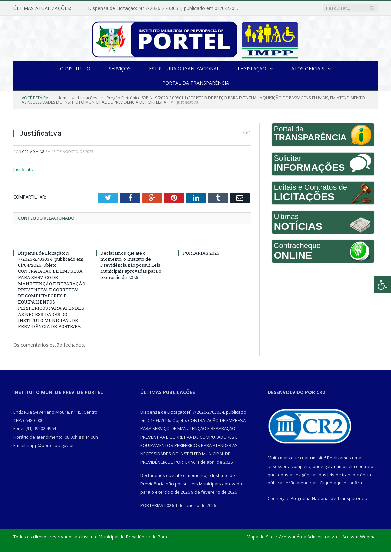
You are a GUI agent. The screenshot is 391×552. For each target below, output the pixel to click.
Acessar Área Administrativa (308, 537)
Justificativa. (25, 169)
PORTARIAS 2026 (201, 253)
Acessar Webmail (360, 537)
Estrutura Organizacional (184, 68)
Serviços (120, 68)
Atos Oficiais (307, 68)
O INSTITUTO (75, 68)
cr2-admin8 (33, 151)
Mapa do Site (260, 537)
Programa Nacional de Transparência (329, 498)
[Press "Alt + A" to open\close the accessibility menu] (382, 284)
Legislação (252, 68)
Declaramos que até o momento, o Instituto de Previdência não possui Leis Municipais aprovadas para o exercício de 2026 (130, 265)
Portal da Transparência (195, 83)
